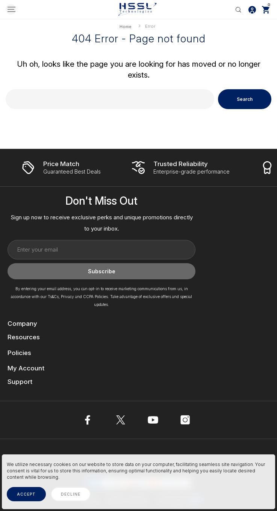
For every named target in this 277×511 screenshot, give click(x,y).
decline (70, 494)
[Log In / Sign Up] (252, 9)
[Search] (238, 9)
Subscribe (101, 271)
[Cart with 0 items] (265, 9)
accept (26, 494)
